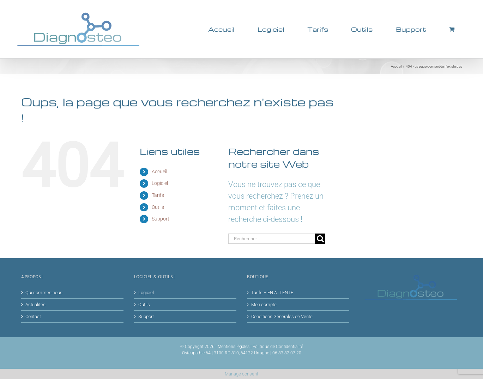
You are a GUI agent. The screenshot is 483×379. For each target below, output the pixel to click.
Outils (158, 207)
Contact (33, 316)
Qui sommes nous (43, 292)
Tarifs (158, 195)
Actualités (35, 304)
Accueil (159, 171)
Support (160, 219)
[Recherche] (320, 239)
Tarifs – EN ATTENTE (272, 292)
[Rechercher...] (271, 239)
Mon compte (264, 304)
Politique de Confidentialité (278, 346)
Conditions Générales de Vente (282, 316)
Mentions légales (233, 346)
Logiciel (160, 183)
